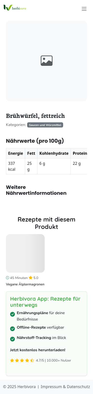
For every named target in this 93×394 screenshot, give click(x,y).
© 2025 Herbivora (19, 386)
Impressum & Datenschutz (65, 386)
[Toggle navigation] (84, 9)
